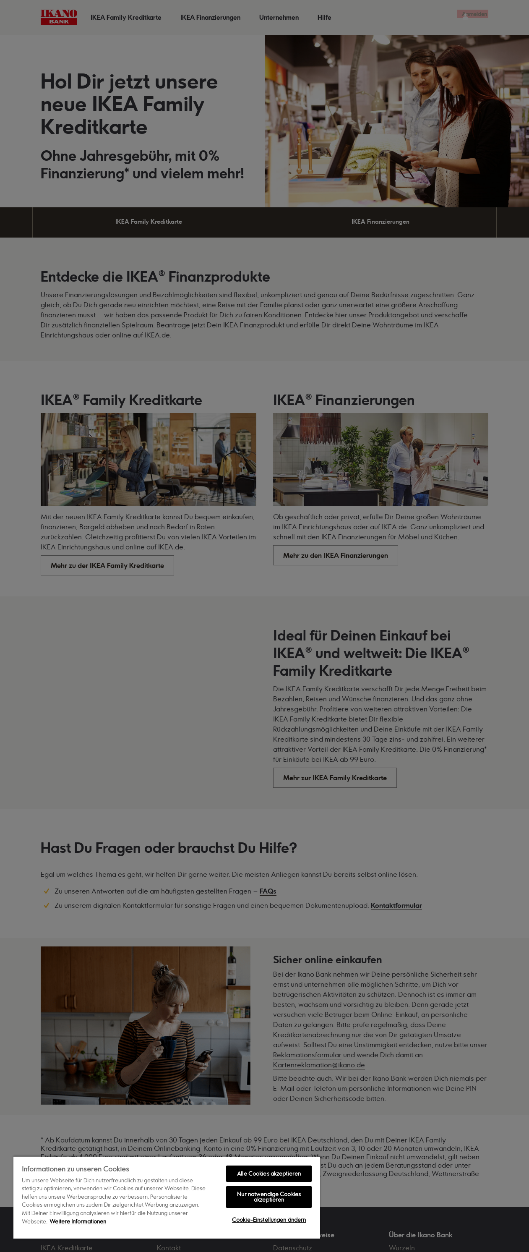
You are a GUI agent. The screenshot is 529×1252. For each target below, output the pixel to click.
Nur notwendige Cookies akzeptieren (269, 1197)
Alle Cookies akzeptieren (269, 1173)
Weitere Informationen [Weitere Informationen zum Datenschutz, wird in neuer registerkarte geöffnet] (78, 1221)
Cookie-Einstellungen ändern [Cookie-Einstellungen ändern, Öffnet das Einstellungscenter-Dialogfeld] (269, 1219)
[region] (166, 1197)
